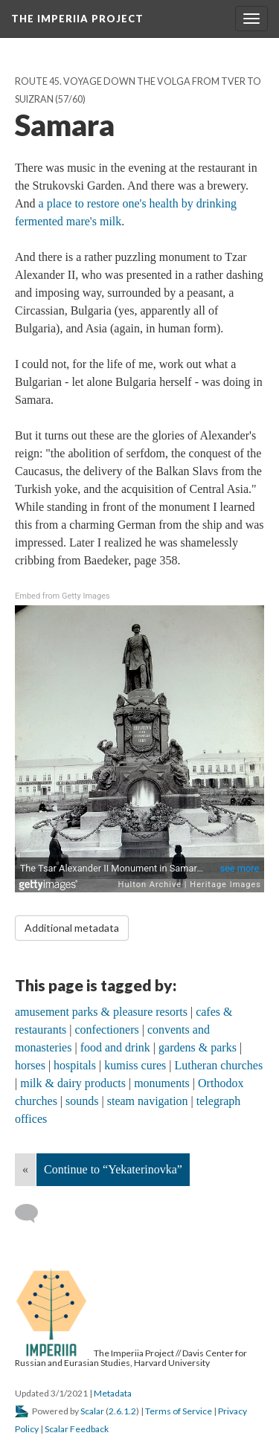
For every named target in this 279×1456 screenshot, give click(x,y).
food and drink (115, 1047)
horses (30, 1065)
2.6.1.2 (122, 1411)
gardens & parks (197, 1047)
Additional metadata (72, 927)
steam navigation (147, 1101)
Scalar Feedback (77, 1428)
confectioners (107, 1029)
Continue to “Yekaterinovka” (113, 1169)
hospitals (75, 1065)
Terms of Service (178, 1411)
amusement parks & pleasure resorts (101, 1011)
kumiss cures (135, 1065)
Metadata (113, 1393)
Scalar (92, 1411)
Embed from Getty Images (62, 596)
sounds (81, 1101)
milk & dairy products (73, 1083)
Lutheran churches (219, 1065)
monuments (162, 1083)
